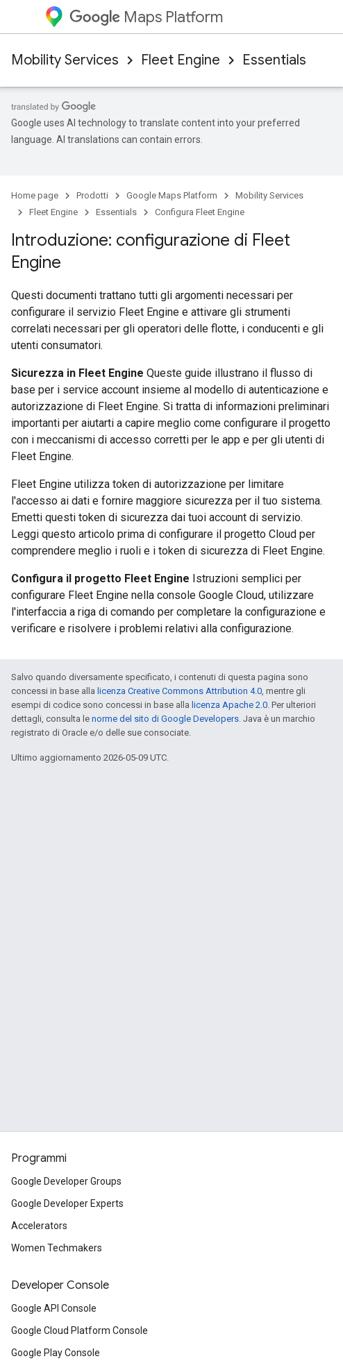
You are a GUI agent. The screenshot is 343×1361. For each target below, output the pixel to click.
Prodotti (92, 195)
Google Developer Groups (66, 1181)
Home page (34, 195)
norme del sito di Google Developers (165, 718)
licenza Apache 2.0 (229, 705)
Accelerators (39, 1225)
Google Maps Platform (171, 195)
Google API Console (54, 1308)
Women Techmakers (56, 1247)
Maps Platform (146, 17)
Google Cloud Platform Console (79, 1330)
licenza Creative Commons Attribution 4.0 (179, 691)
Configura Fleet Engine (199, 212)
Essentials (274, 60)
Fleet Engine (180, 60)
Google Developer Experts (67, 1203)
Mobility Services (65, 60)
